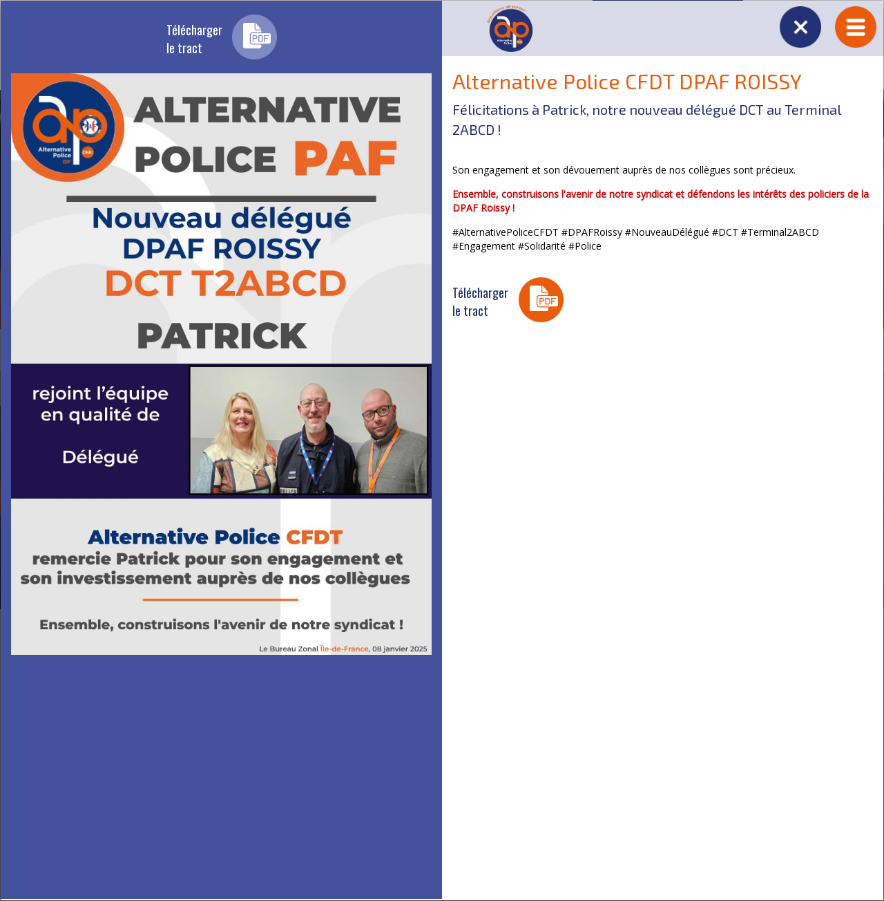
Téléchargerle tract (194, 39)
